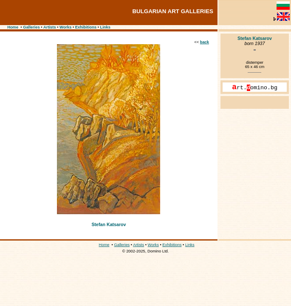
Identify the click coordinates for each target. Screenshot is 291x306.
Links (105, 27)
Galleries (31, 27)
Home (12, 27)
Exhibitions (85, 27)
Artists (49, 27)
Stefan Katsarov (108, 224)
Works (65, 27)
